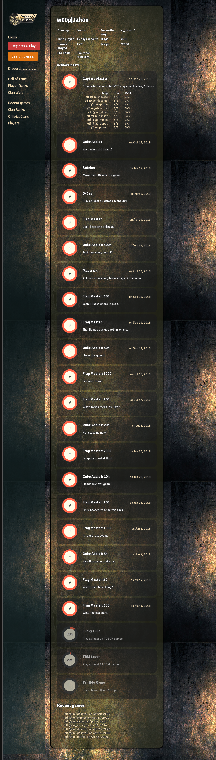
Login (12, 37)
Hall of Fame (17, 79)
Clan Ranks (16, 109)
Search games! (23, 56)
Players (14, 123)
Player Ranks (18, 85)
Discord (22, 68)
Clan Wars (15, 92)
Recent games (19, 103)
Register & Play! (24, 46)
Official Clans (18, 116)
